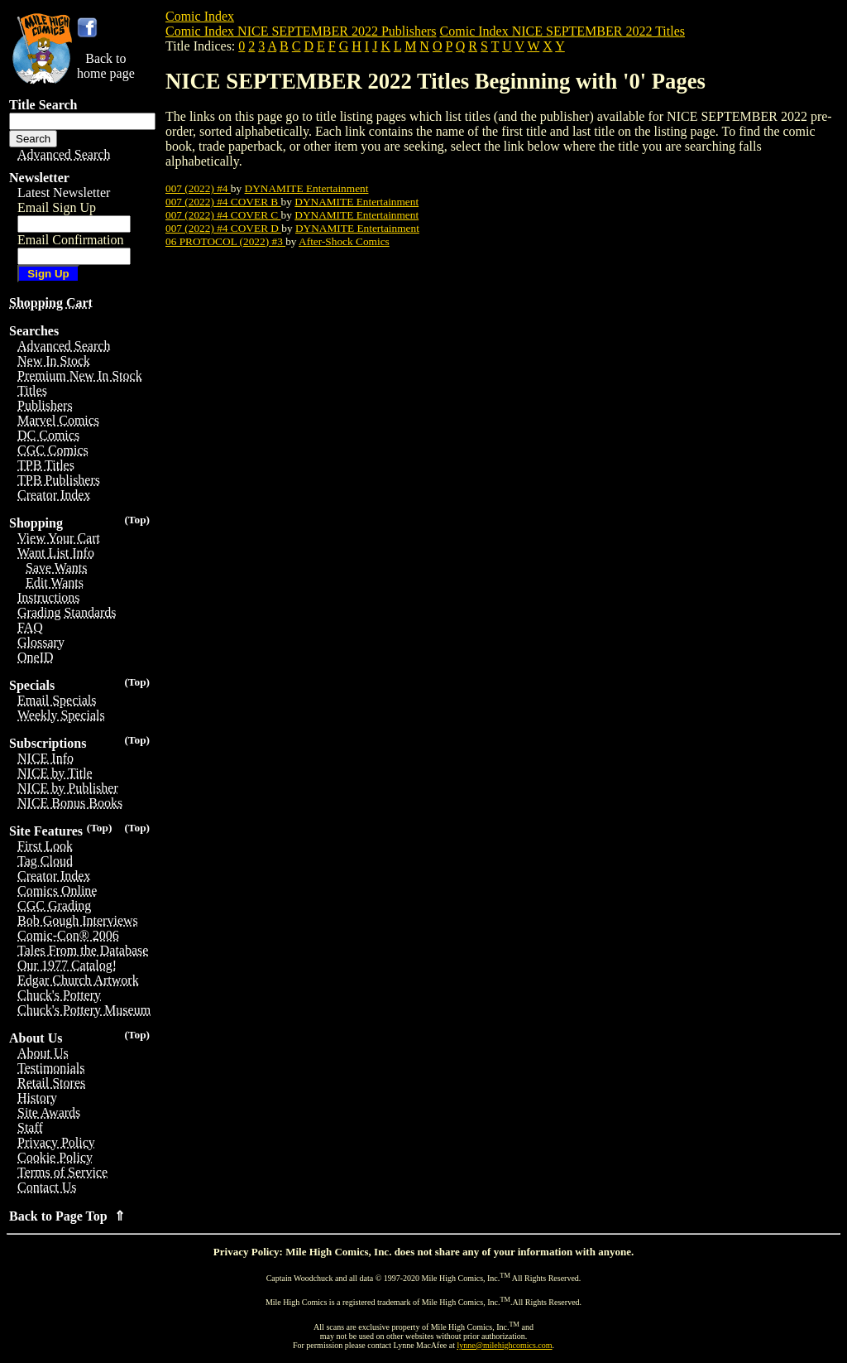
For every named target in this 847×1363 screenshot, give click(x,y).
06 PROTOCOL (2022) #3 (225, 241)
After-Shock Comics (344, 241)
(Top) (137, 519)
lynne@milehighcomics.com (505, 1345)
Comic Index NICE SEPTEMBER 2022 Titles (562, 31)
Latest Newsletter (63, 192)
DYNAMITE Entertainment (307, 188)
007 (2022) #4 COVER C (223, 215)
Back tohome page (106, 65)
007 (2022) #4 (198, 188)
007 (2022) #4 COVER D (223, 228)
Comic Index (199, 16)
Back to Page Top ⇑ (67, 1216)
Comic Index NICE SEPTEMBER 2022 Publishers (301, 31)
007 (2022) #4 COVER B (223, 201)
